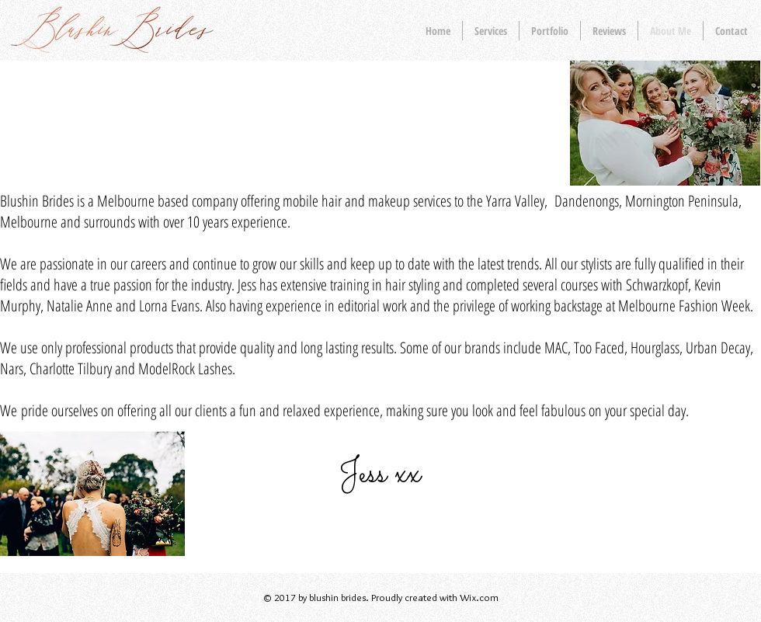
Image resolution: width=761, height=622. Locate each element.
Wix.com (479, 597)
